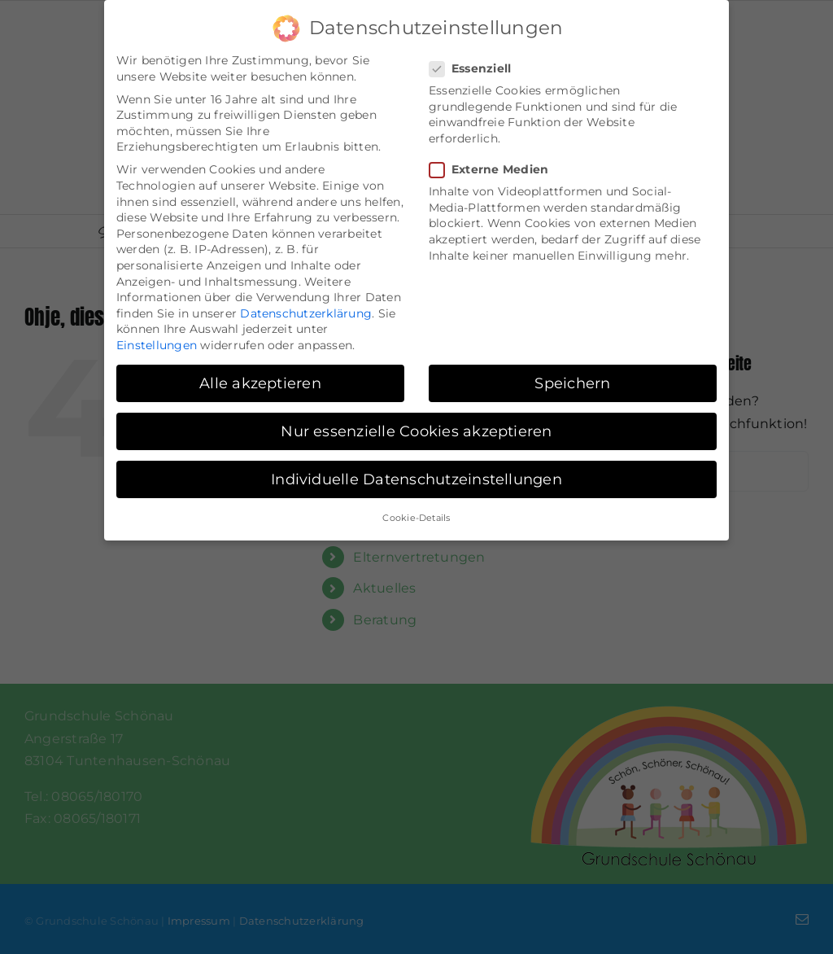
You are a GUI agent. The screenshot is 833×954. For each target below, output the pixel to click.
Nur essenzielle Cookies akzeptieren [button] (416, 426)
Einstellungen (156, 341)
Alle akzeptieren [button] (260, 378)
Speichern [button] (572, 378)
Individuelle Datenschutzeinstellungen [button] (416, 475)
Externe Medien (495, 165)
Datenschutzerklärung (306, 309)
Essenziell (477, 64)
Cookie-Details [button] (416, 514)
